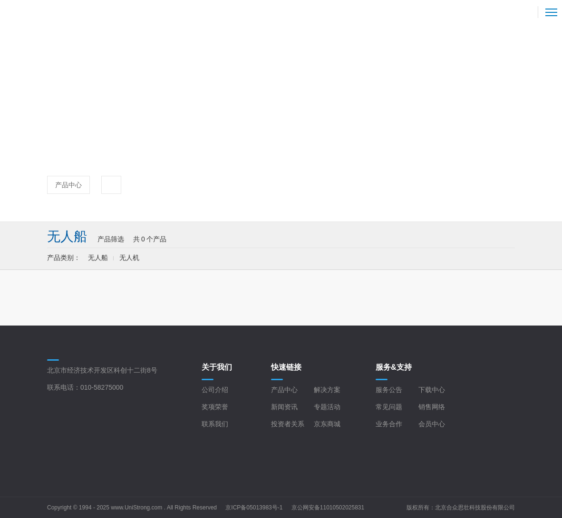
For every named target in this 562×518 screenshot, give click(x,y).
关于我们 (217, 367)
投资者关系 (287, 424)
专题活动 (327, 407)
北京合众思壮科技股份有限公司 (475, 507)
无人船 (98, 257)
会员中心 (431, 424)
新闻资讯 (284, 407)
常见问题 (389, 407)
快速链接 (286, 367)
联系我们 (215, 424)
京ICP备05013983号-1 (253, 507)
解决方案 (327, 389)
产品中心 (68, 185)
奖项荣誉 (215, 407)
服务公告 (389, 389)
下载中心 (431, 389)
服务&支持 (394, 367)
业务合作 (389, 424)
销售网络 (431, 407)
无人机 (129, 257)
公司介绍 (215, 389)
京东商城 (327, 424)
